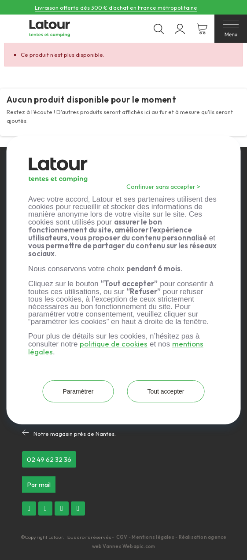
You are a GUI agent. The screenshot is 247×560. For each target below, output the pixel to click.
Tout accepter (165, 391)
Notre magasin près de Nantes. (74, 433)
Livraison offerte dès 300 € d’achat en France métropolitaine (116, 7)
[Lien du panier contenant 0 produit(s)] (202, 28)
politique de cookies (113, 343)
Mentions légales (153, 537)
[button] (49, 459)
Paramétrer (78, 391)
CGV (122, 537)
